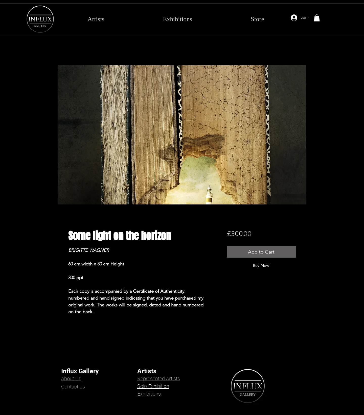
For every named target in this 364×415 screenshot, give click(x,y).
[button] (317, 17)
